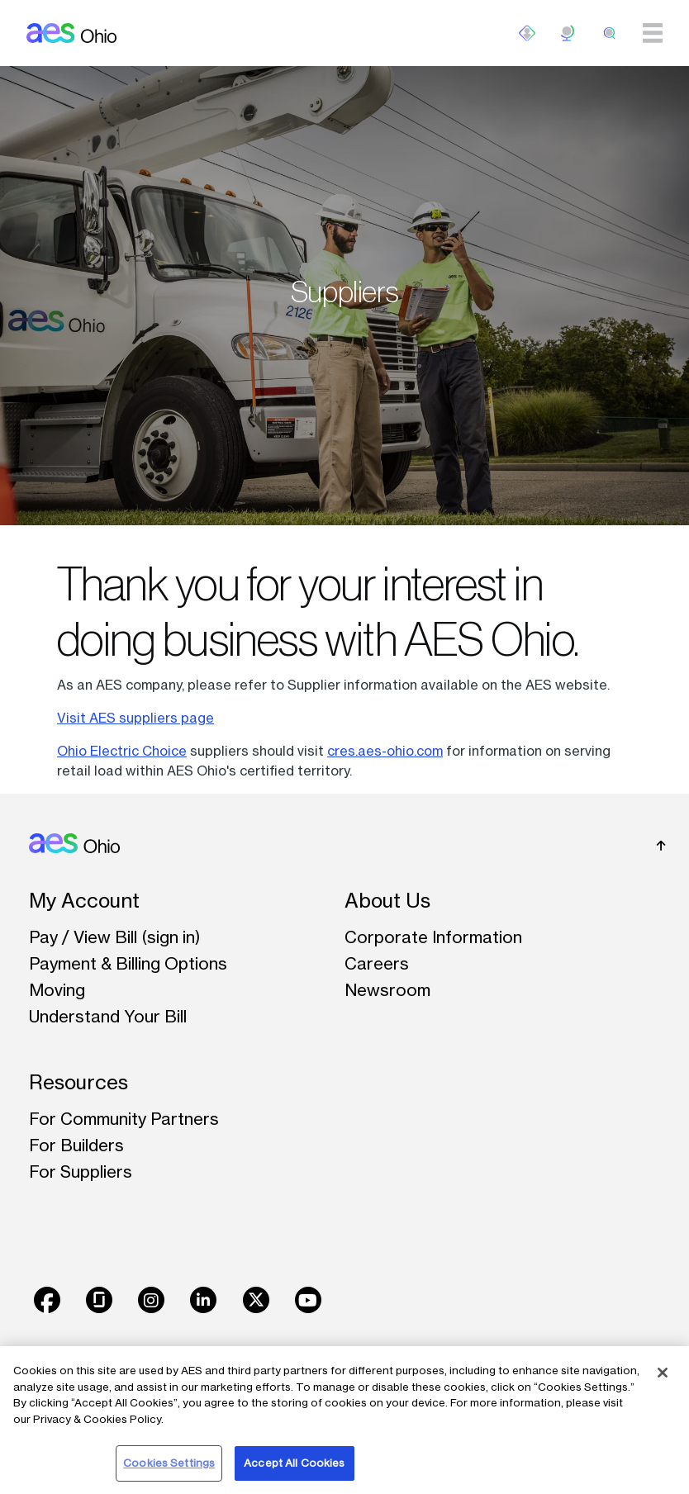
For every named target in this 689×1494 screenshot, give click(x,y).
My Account (84, 901)
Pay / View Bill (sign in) (115, 937)
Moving (57, 989)
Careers (376, 963)
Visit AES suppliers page (135, 717)
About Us (387, 901)
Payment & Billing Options (128, 963)
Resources (78, 1082)
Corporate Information (433, 937)
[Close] (662, 1372)
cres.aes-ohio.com (385, 750)
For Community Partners (124, 1118)
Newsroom (387, 989)
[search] (609, 33)
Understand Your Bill (108, 1016)
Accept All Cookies (294, 1462)
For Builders (76, 1145)
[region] (344, 1420)
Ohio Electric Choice (122, 750)
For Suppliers (80, 1171)
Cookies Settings (169, 1462)
